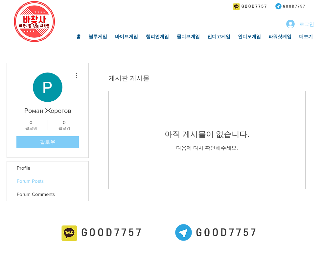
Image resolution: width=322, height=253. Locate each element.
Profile (23, 168)
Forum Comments (36, 194)
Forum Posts (30, 181)
